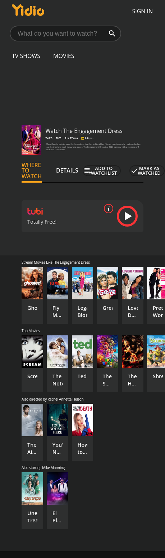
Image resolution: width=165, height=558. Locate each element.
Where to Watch (32, 170)
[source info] (107, 208)
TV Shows (26, 56)
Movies (63, 56)
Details (67, 170)
